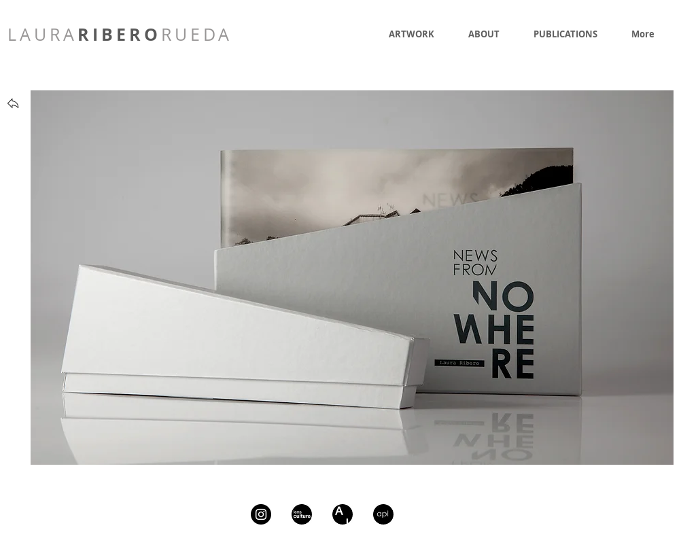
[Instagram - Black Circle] (261, 514)
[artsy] (342, 514)
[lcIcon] (302, 514)
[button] (352, 277)
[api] (383, 514)
